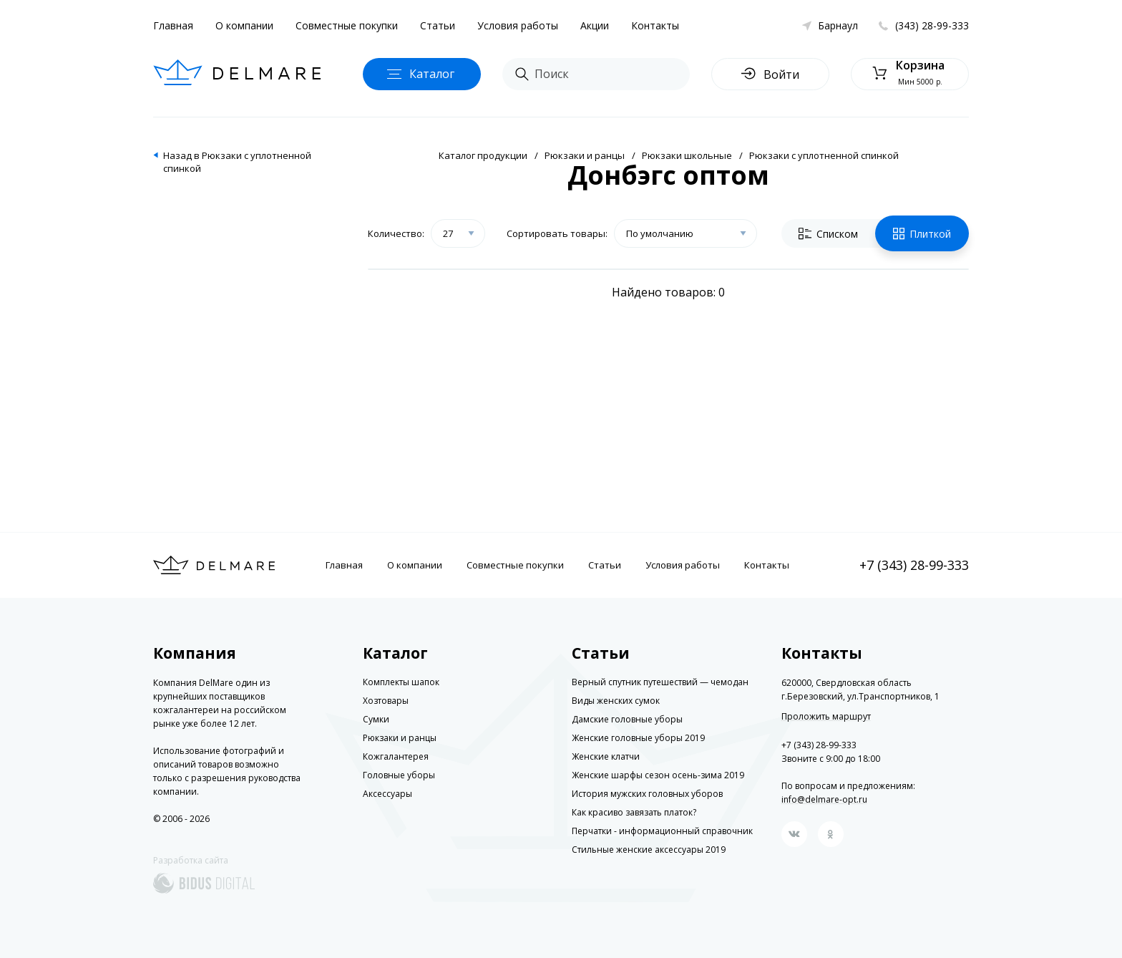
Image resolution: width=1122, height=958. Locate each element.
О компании (244, 25)
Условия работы (517, 25)
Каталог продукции (483, 155)
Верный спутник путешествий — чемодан (660, 682)
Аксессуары (387, 794)
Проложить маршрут (826, 716)
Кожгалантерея (396, 756)
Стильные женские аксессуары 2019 (649, 849)
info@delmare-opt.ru (824, 799)
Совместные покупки (347, 25)
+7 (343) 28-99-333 (914, 565)
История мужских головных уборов (647, 794)
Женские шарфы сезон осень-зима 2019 (658, 775)
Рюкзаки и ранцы (585, 155)
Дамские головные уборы (627, 719)
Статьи (437, 25)
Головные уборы (399, 775)
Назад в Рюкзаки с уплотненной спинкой (237, 162)
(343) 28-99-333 (932, 25)
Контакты (655, 25)
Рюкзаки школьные (687, 155)
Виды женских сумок (616, 701)
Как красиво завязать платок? (634, 812)
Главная (173, 25)
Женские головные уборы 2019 (638, 738)
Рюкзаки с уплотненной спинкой (824, 155)
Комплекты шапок (401, 682)
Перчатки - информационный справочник (662, 831)
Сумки (376, 719)
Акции (594, 25)
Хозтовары (386, 701)
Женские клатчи (606, 756)
